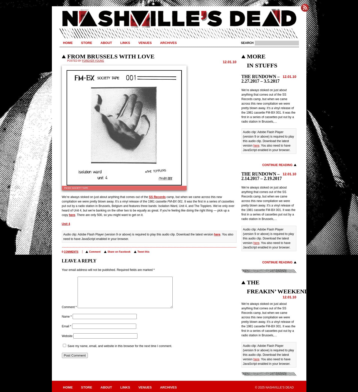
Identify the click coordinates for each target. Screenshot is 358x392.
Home (68, 43)
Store (86, 43)
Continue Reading (277, 165)
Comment (95, 251)
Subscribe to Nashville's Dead (305, 8)
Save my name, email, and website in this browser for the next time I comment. (120, 352)
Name (67, 322)
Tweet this (143, 251)
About (106, 43)
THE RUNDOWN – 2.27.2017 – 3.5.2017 (260, 79)
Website (67, 342)
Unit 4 (66, 224)
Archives (168, 43)
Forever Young (93, 60)
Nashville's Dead (179, 18)
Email (66, 332)
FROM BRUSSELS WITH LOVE (111, 56)
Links (125, 43)
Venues (145, 43)
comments (71, 251)
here (72, 215)
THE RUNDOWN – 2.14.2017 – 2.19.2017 (261, 176)
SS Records (157, 197)
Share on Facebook (119, 251)
